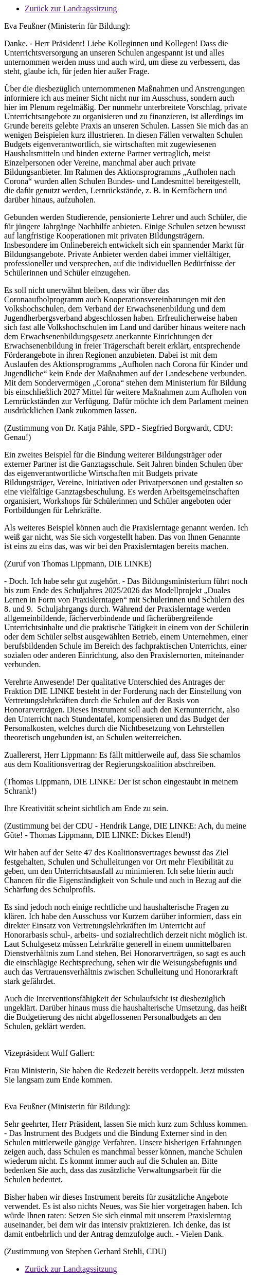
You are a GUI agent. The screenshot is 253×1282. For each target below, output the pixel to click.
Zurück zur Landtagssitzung (71, 8)
